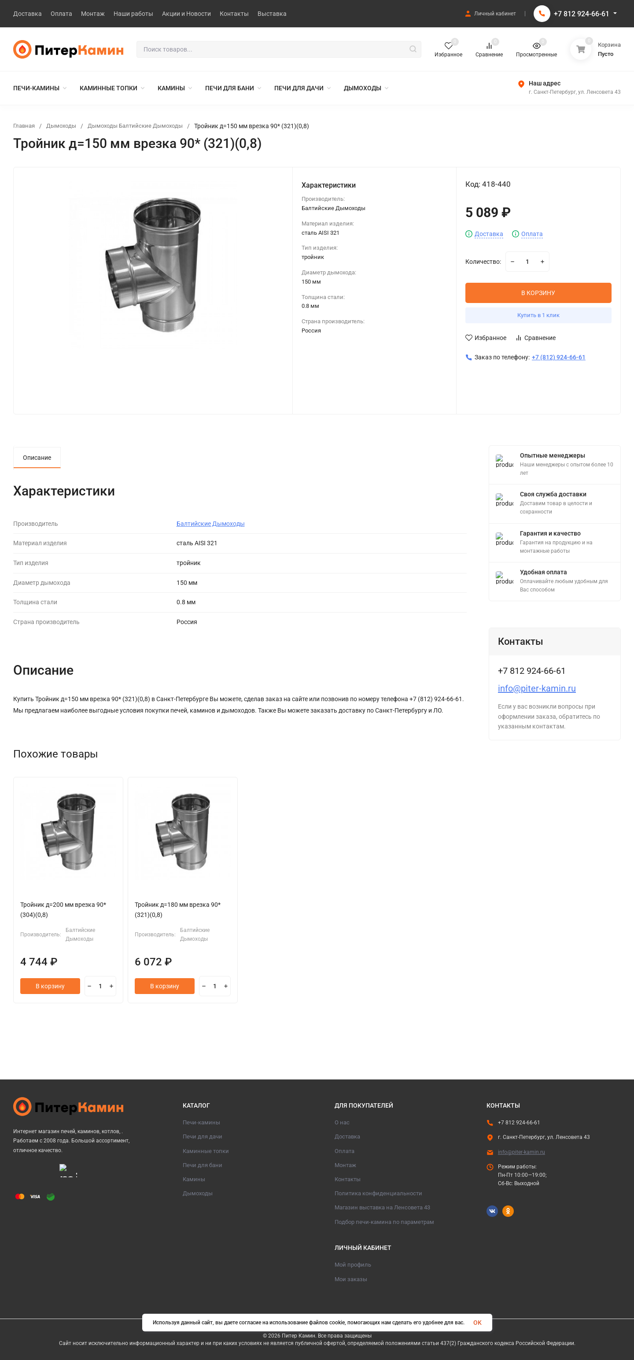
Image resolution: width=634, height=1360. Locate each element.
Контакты (348, 1179)
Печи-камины (201, 1122)
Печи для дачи (202, 1136)
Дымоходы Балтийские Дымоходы (143, 126)
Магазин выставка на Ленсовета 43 (382, 1207)
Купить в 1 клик (538, 315)
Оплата (532, 234)
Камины (194, 1179)
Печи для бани (202, 1165)
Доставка (489, 234)
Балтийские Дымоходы (211, 523)
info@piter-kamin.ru (537, 688)
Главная (25, 126)
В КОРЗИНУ (538, 292)
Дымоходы (64, 126)
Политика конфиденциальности (378, 1193)
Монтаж (345, 1165)
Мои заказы (351, 1279)
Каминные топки (206, 1151)
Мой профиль (353, 1264)
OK (477, 1322)
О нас (342, 1122)
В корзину (50, 986)
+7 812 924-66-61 (581, 14)
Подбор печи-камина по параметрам (384, 1222)
